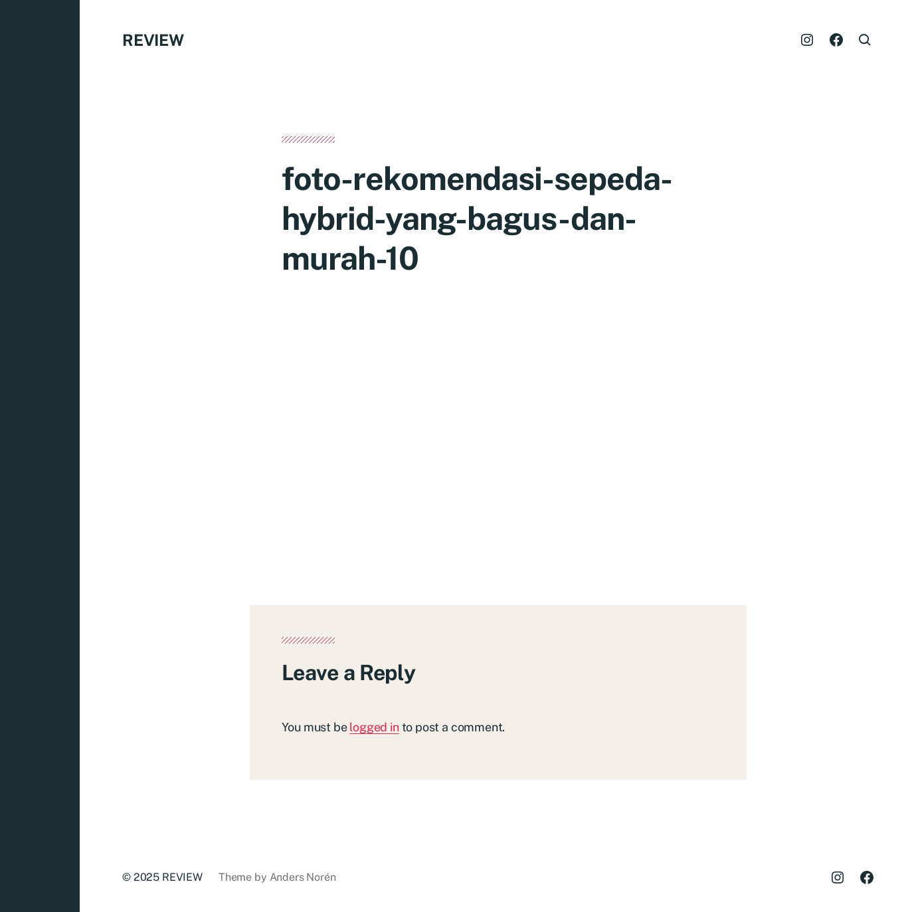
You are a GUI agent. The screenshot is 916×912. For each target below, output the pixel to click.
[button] (40, 456)
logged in (374, 727)
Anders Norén (303, 877)
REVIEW (153, 40)
